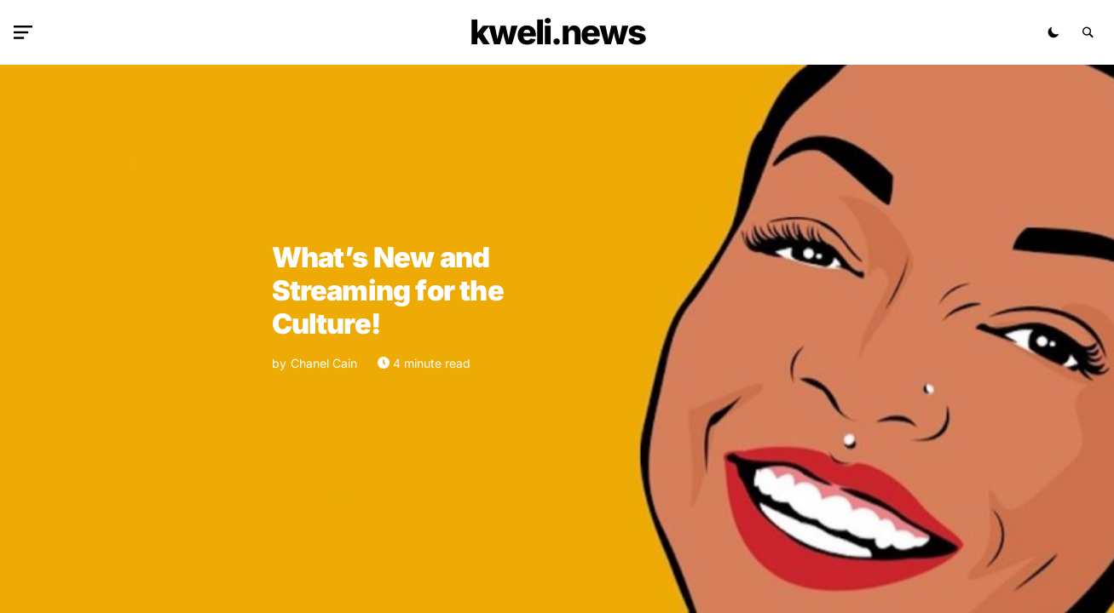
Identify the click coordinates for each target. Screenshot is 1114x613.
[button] (26, 32)
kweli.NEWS (557, 32)
